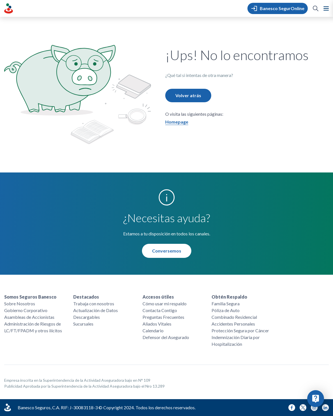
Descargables (86, 317)
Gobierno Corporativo (25, 310)
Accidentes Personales (233, 323)
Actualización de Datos (95, 310)
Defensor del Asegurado (166, 337)
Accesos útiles (158, 296)
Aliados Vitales (157, 323)
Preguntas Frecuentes (163, 317)
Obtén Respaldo (229, 296)
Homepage (176, 121)
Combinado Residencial (234, 317)
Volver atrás (188, 95)
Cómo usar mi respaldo (165, 303)
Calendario (153, 330)
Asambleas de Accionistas (29, 317)
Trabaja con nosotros (93, 303)
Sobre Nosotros (19, 303)
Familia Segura (226, 303)
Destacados (86, 296)
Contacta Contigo (160, 310)
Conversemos (166, 250)
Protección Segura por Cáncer (240, 330)
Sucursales (83, 323)
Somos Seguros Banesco (30, 296)
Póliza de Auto (226, 310)
